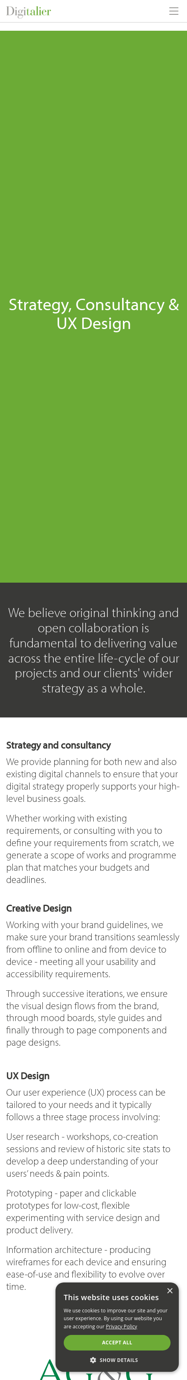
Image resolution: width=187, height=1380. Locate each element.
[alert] (117, 1327)
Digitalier (59, 11)
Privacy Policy (121, 1326)
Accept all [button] (117, 1342)
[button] (117, 1360)
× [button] (169, 1291)
